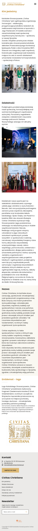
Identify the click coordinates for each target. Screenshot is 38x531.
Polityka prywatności (8, 496)
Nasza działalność (7, 487)
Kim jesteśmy (6, 481)
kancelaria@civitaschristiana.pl (14, 465)
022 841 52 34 (8, 463)
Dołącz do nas (6, 490)
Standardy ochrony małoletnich (12, 493)
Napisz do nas (10, 470)
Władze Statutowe (7, 484)
